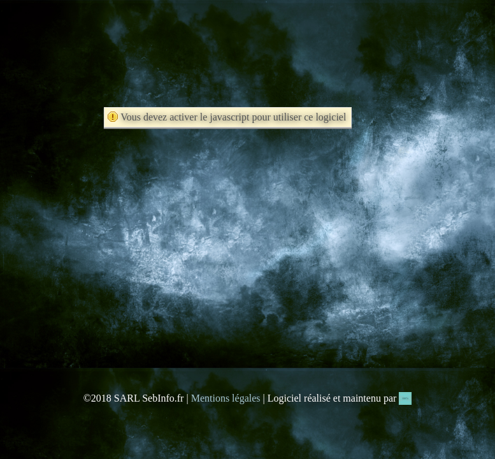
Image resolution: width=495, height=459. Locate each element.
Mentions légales (226, 398)
